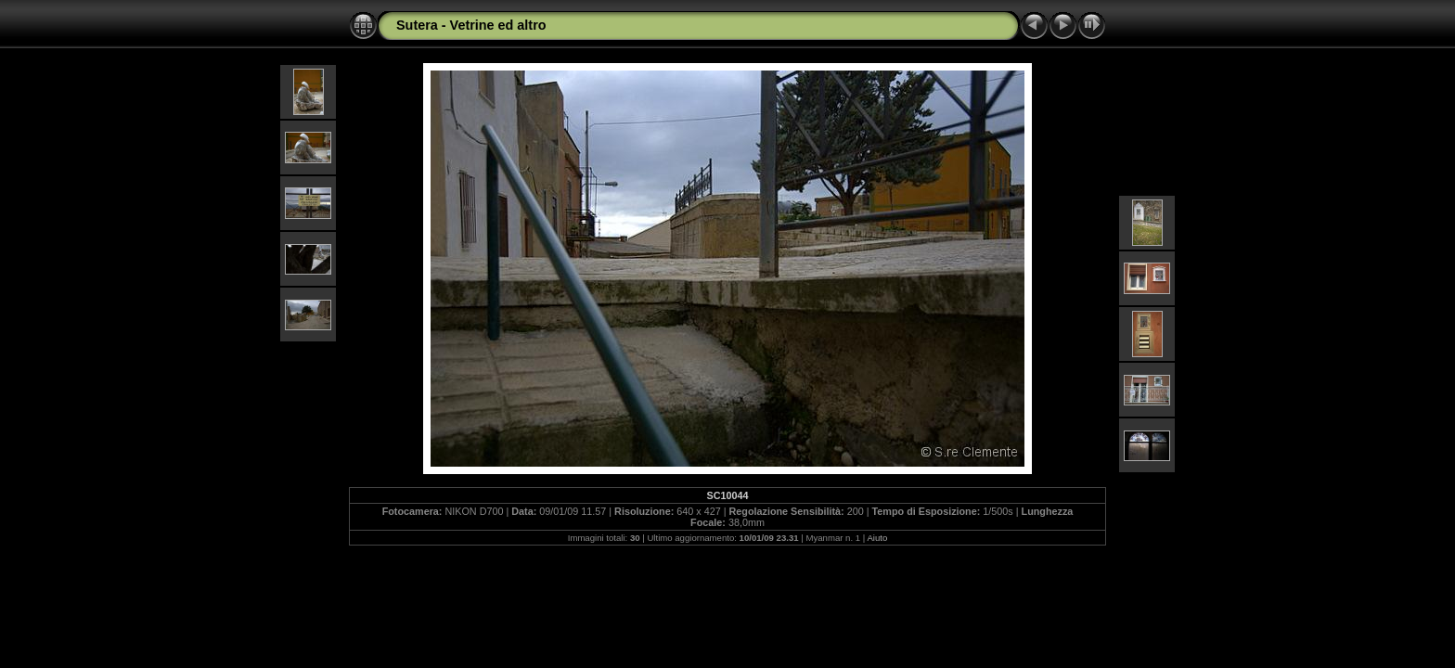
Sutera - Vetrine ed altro (471, 25)
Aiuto (877, 538)
